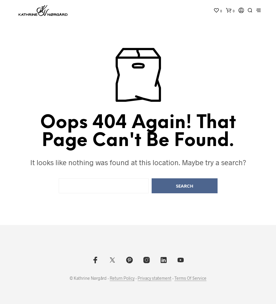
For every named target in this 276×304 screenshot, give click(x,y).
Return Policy (122, 278)
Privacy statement (154, 278)
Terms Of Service (190, 278)
